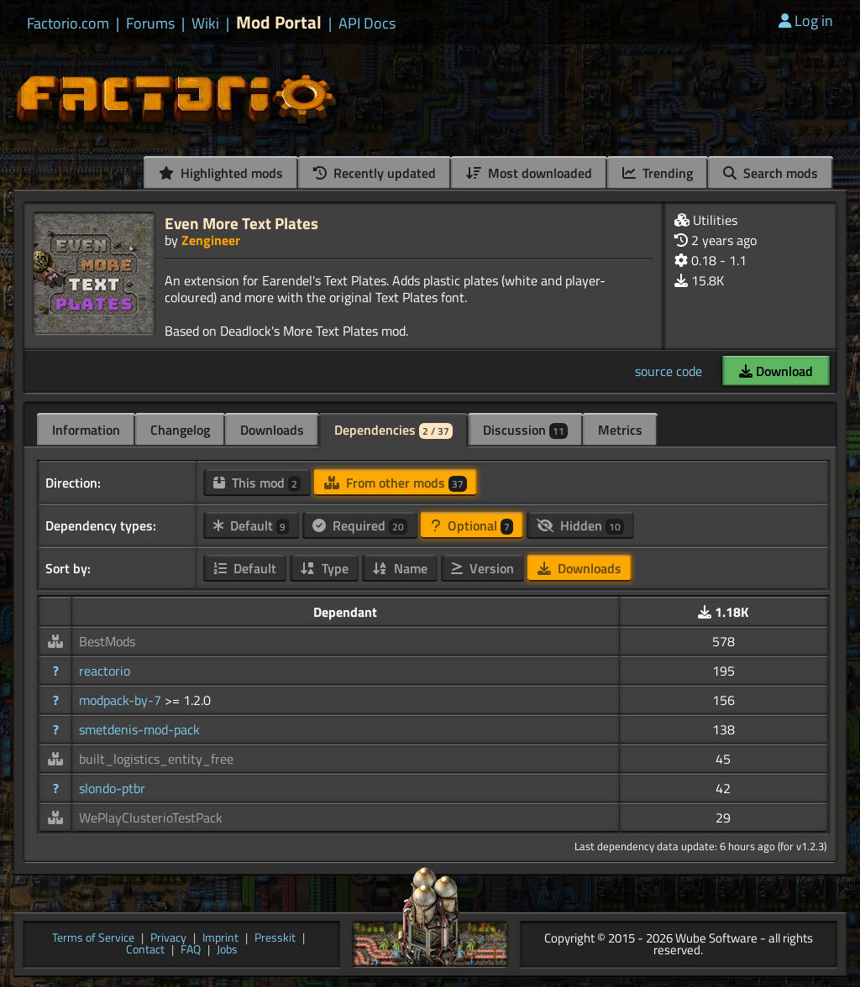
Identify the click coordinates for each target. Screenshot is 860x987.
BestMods (107, 641)
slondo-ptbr (112, 788)
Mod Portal (279, 22)
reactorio (104, 671)
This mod (257, 483)
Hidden (580, 525)
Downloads (272, 430)
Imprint (220, 938)
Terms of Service (93, 938)
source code (668, 371)
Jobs (227, 950)
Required (359, 525)
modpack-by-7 (122, 700)
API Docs (367, 23)
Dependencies (393, 430)
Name (399, 568)
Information (86, 430)
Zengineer (210, 240)
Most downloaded (529, 173)
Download (776, 371)
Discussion (525, 430)
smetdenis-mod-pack (139, 729)
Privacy (168, 938)
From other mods (395, 483)
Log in (806, 20)
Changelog (180, 430)
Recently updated (374, 173)
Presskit (275, 938)
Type (324, 568)
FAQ (191, 950)
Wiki (205, 23)
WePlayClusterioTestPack (151, 817)
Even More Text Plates (241, 223)
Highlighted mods (221, 173)
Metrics (620, 430)
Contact (145, 950)
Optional (472, 525)
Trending (657, 173)
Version (482, 568)
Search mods (770, 173)
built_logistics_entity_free (156, 759)
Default (251, 525)
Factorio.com (68, 23)
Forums (150, 23)
